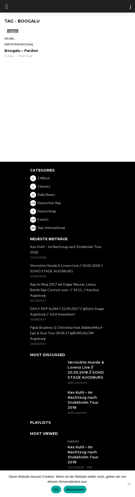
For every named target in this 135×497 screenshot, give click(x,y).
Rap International (19, 44)
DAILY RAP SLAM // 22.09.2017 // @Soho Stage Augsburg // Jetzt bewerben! (67, 311)
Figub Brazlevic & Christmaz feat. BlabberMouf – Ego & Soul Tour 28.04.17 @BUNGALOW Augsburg (67, 333)
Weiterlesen (75, 489)
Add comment (77, 382)
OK (56, 489)
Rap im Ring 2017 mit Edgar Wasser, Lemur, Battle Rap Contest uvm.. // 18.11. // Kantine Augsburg (64, 289)
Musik (9, 38)
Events (73, 441)
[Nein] (128, 483)
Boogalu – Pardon (21, 50)
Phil (89, 467)
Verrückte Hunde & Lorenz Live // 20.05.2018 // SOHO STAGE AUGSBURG (66, 268)
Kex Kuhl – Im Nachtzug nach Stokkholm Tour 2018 (65, 249)
